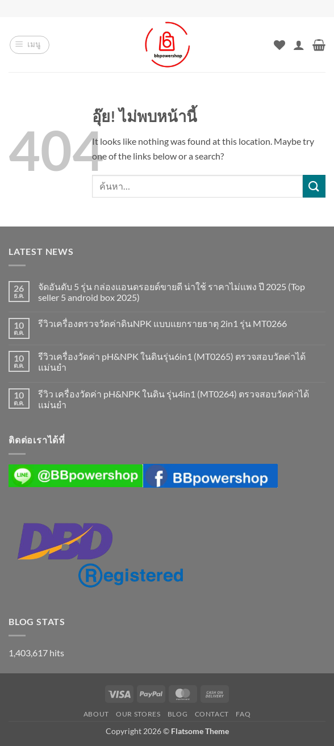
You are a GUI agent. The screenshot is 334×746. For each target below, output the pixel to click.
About (96, 714)
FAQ (243, 714)
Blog (177, 714)
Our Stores (138, 714)
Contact (212, 714)
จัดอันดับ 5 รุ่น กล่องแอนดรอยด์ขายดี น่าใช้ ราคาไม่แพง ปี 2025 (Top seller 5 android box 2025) (171, 292)
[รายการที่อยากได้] (279, 44)
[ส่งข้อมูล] (314, 186)
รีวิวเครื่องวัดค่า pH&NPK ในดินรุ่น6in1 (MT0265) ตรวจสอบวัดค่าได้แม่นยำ (172, 361)
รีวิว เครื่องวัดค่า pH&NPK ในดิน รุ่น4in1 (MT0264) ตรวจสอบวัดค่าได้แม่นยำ (173, 399)
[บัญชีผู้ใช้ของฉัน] (298, 44)
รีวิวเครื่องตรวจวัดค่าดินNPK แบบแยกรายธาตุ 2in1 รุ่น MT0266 (162, 323)
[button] (29, 45)
